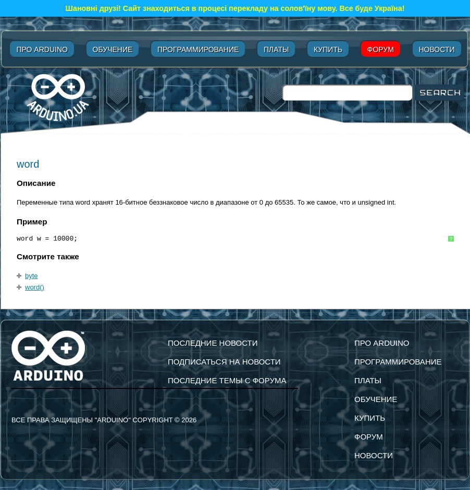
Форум (380, 49)
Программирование (198, 49)
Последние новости (213, 342)
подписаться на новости (224, 361)
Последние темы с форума (227, 380)
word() (34, 287)
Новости (437, 49)
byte (31, 276)
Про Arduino (41, 49)
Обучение (113, 49)
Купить (328, 49)
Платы (276, 49)
